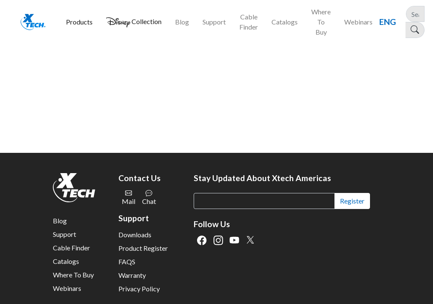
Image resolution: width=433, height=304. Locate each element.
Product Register (143, 248)
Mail (128, 197)
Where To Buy (73, 275)
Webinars (67, 288)
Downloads (134, 235)
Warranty (132, 275)
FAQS (126, 262)
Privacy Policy (139, 289)
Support (64, 234)
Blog (60, 221)
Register (352, 201)
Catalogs (66, 261)
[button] (79, 22)
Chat (149, 197)
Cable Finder (71, 248)
